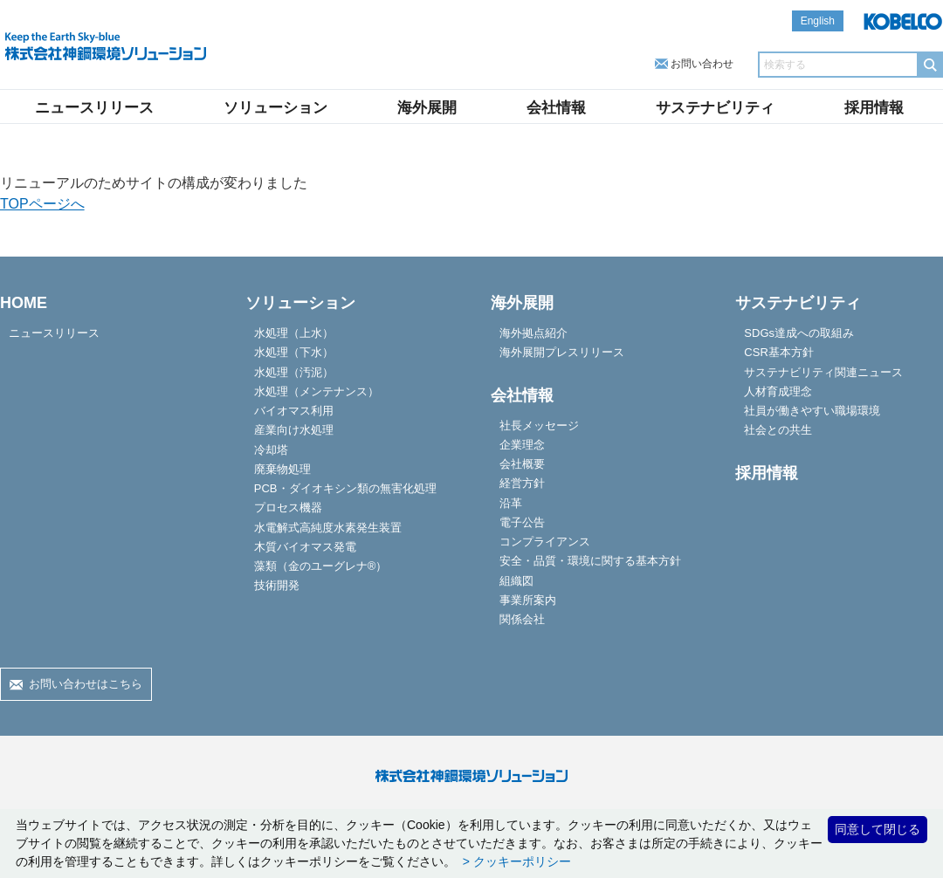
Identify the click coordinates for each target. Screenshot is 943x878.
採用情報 (874, 107)
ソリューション (275, 107)
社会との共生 (778, 429)
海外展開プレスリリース (561, 352)
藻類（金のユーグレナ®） (321, 566)
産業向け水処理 (294, 429)
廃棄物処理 (282, 469)
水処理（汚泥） (294, 372)
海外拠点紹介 (533, 333)
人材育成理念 (778, 391)
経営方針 (522, 483)
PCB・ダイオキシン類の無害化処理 (345, 488)
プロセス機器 (288, 507)
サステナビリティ (715, 107)
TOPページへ (42, 203)
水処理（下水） (294, 352)
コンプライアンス (544, 541)
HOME (23, 303)
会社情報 (556, 107)
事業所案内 (527, 600)
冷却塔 (271, 449)
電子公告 (522, 522)
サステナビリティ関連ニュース (823, 372)
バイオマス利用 (294, 410)
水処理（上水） (294, 333)
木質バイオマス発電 (305, 546)
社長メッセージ (539, 425)
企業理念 (522, 444)
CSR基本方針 (778, 352)
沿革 (510, 503)
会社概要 (522, 463)
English (818, 21)
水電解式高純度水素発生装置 (328, 527)
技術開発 (276, 585)
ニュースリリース (94, 107)
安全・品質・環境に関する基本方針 (590, 560)
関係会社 (522, 619)
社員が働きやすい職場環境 (812, 410)
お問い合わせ (702, 64)
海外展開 (427, 107)
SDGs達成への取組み (799, 333)
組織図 (516, 580)
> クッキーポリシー (515, 861)
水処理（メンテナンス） (316, 391)
